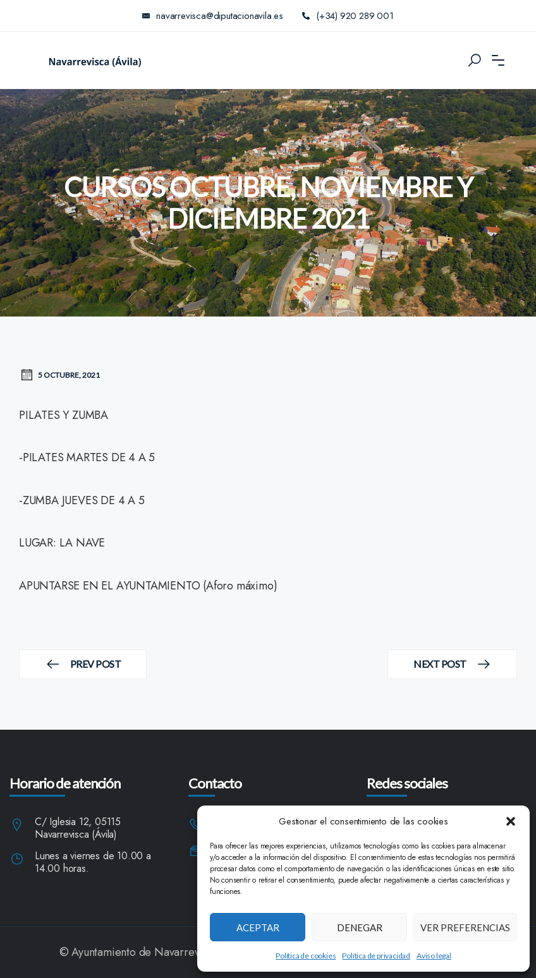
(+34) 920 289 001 (348, 15)
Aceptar (257, 927)
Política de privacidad (376, 955)
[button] (510, 821)
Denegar (359, 927)
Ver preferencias (465, 927)
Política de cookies (306, 955)
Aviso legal (434, 955)
